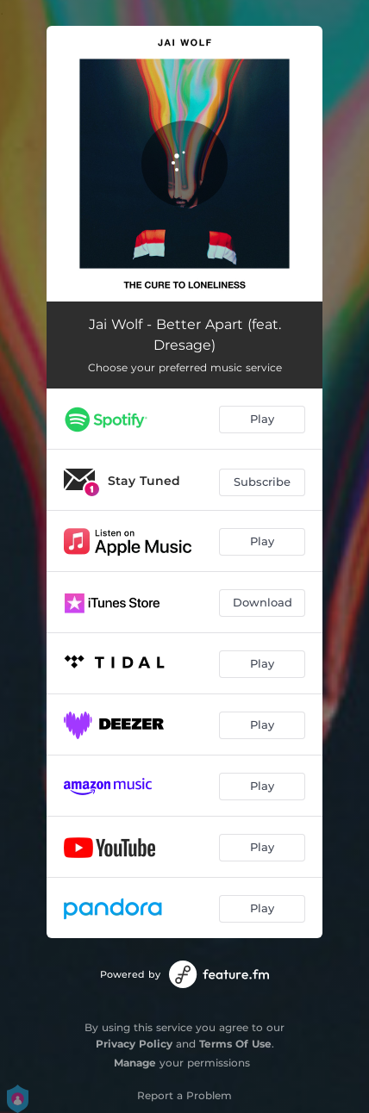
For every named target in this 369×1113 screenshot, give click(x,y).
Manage (135, 1062)
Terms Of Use (235, 1043)
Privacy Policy (134, 1043)
